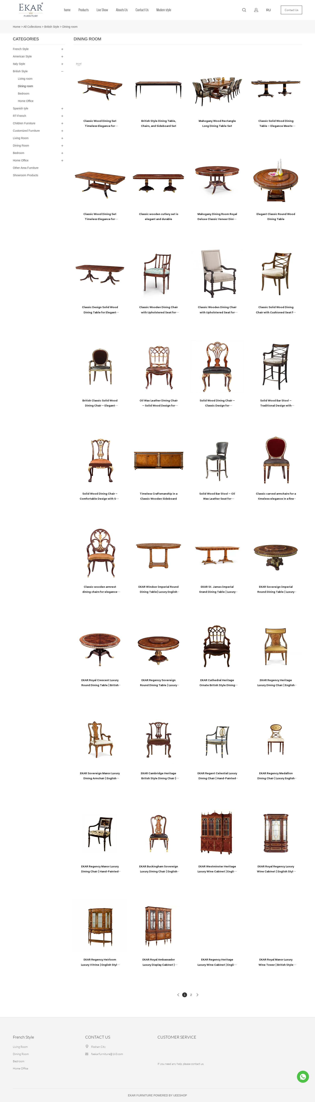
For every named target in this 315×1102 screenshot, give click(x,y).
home (67, 10)
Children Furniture (24, 123)
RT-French (19, 115)
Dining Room (21, 145)
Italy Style (19, 63)
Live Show (102, 10)
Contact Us (142, 10)
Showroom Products (25, 175)
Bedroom (23, 93)
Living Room (21, 138)
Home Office (26, 101)
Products (84, 10)
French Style (21, 49)
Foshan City (98, 1046)
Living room (25, 78)
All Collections (32, 26)
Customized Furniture (26, 130)
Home (16, 26)
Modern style (163, 10)
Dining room (69, 26)
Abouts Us (122, 10)
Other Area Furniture (26, 167)
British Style (51, 26)
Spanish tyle (20, 108)
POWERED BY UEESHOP (170, 1095)
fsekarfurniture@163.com (107, 1054)
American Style (22, 56)
